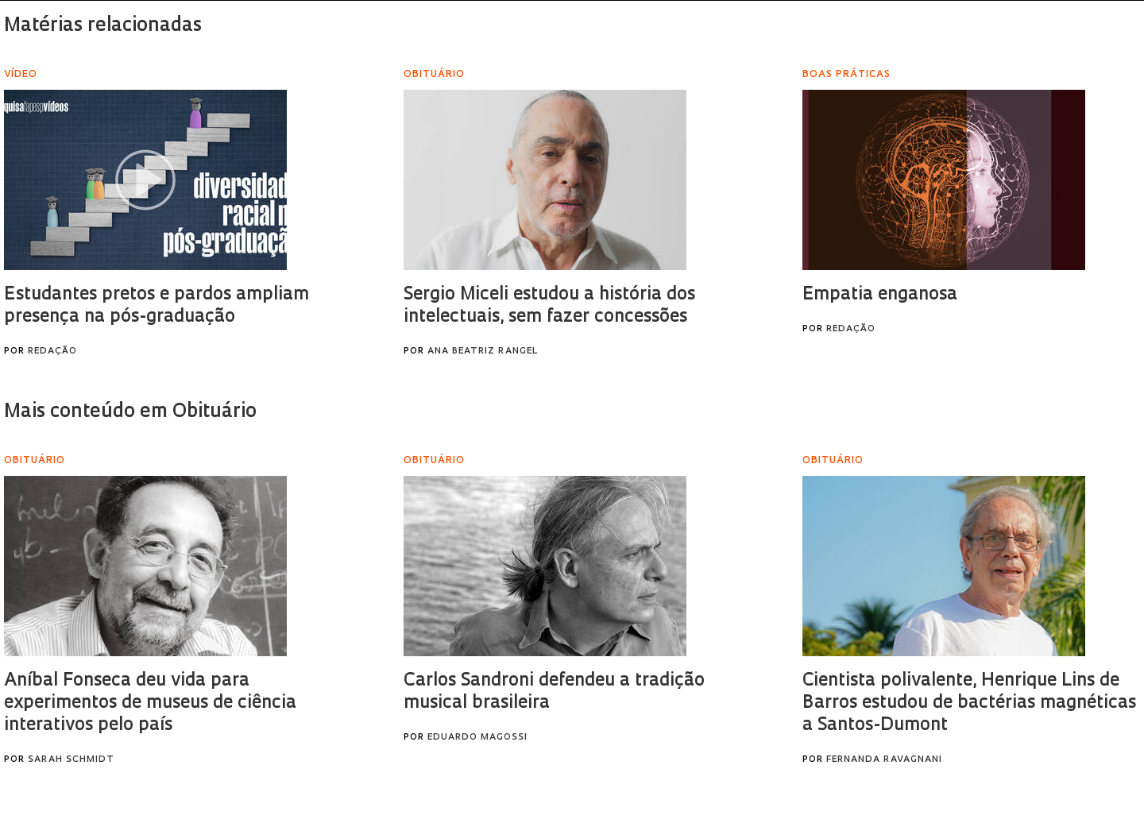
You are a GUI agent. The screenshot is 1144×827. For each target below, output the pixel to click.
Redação (52, 351)
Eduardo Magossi (477, 737)
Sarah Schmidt (71, 760)
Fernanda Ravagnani (884, 760)
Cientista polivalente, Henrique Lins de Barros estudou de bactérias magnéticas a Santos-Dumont (969, 703)
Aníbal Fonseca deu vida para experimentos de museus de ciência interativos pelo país (150, 703)
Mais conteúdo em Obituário (132, 412)
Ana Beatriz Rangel (482, 351)
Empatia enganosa (879, 295)
